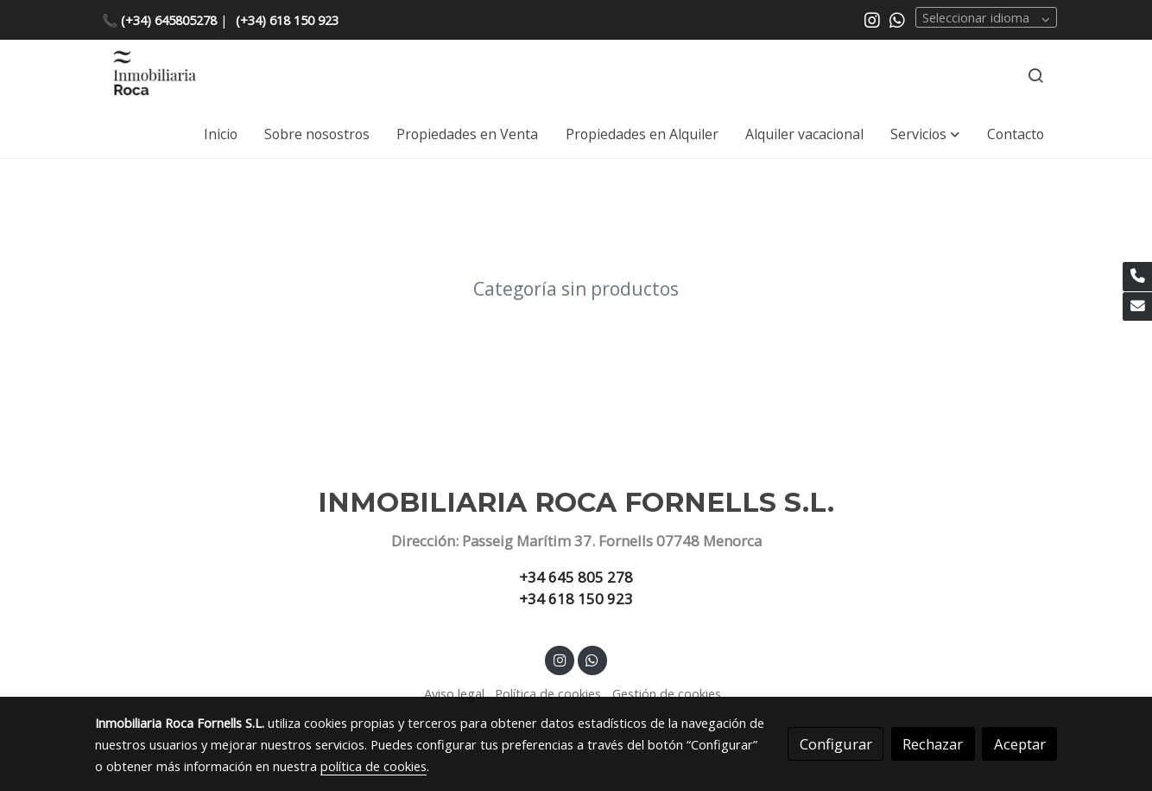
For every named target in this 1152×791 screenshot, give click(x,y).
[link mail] (1137, 307)
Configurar (836, 744)
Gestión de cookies (666, 693)
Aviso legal (454, 693)
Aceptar (1020, 744)
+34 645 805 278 (576, 577)
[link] (154, 75)
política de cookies (373, 766)
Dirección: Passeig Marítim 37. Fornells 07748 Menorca (576, 541)
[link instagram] (872, 19)
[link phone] (1137, 276)
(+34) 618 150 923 (287, 20)
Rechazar (932, 744)
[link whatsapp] (897, 19)
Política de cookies (548, 693)
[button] (925, 134)
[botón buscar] (1035, 75)
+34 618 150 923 (576, 599)
